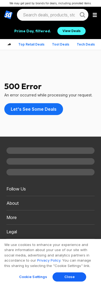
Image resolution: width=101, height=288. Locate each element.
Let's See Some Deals (34, 109)
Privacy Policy (48, 260)
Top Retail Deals (31, 44)
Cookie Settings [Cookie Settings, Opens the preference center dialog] (33, 277)
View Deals (71, 31)
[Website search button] (82, 15)
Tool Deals (60, 44)
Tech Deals (86, 44)
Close (69, 277)
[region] (50, 263)
